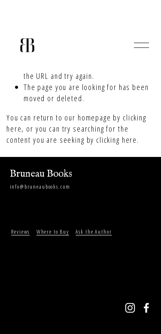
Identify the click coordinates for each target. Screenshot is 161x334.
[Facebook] (146, 308)
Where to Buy (52, 231)
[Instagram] (130, 308)
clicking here (116, 139)
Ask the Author (94, 231)
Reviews (20, 231)
